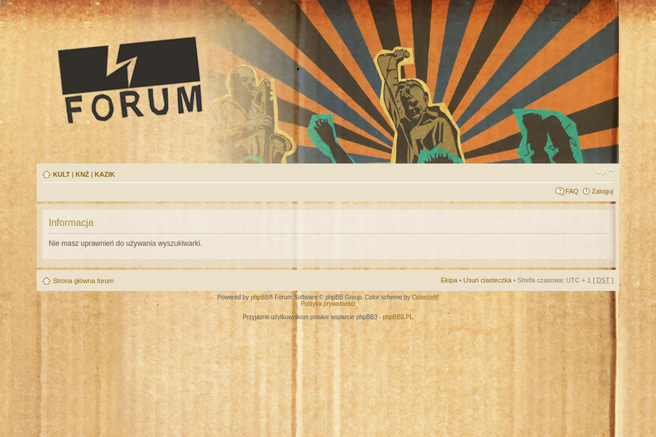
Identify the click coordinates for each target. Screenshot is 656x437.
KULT (61, 174)
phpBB (260, 297)
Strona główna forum (83, 280)
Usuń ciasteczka (487, 280)
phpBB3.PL (398, 317)
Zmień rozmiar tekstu (604, 172)
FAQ (572, 191)
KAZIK (105, 174)
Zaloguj (602, 191)
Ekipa (449, 280)
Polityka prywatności (328, 304)
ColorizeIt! (425, 297)
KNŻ (83, 174)
